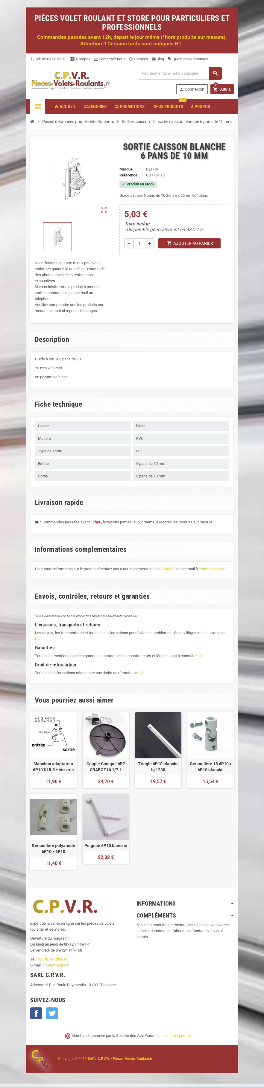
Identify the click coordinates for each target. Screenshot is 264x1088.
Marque (126, 169)
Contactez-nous (109, 59)
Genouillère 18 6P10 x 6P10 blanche (211, 766)
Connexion (191, 89)
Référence (128, 175)
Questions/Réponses (188, 59)
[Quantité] (139, 243)
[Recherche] (179, 73)
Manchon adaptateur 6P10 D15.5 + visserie (53, 766)
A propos (80, 59)
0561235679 (164, 569)
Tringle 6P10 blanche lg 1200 (158, 766)
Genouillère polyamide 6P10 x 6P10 (53, 848)
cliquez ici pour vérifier (179, 1035)
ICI (37, 639)
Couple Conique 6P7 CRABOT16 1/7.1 (106, 766)
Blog (158, 59)
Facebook (36, 1013)
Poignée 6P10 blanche (105, 845)
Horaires (138, 59)
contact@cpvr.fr (212, 569)
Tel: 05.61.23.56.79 (48, 59)
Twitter (52, 1013)
